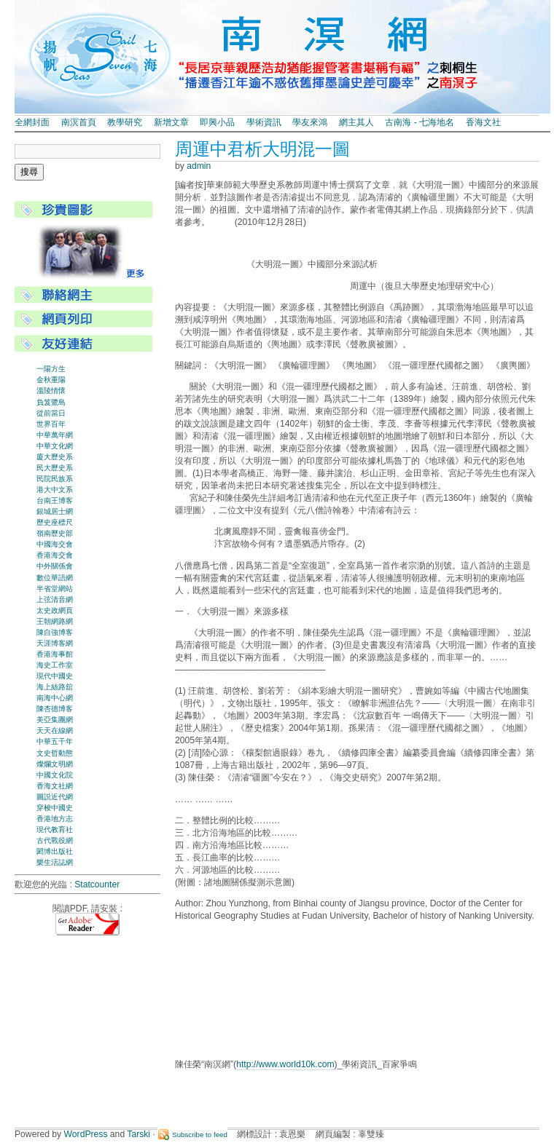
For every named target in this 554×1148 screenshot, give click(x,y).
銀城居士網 (54, 511)
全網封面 (32, 122)
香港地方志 (54, 819)
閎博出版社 (54, 851)
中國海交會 (54, 544)
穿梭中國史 (54, 808)
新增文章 (171, 122)
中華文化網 (54, 446)
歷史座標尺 (54, 522)
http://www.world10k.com (285, 1064)
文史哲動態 (54, 753)
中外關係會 (54, 566)
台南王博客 (54, 500)
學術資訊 (263, 122)
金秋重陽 (51, 380)
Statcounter (97, 884)
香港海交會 (54, 555)
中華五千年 (54, 741)
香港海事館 (54, 654)
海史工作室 (54, 665)
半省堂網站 (54, 589)
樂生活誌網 (54, 862)
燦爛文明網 (54, 764)
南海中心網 (54, 698)
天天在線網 (54, 731)
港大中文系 (54, 490)
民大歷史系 (54, 468)
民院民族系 (54, 479)
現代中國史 (54, 676)
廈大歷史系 (54, 457)
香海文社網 (54, 786)
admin (199, 166)
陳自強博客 (54, 632)
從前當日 (51, 413)
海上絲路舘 (54, 687)
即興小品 (217, 122)
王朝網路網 (54, 621)
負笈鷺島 (51, 402)
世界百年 (51, 424)
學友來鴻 (309, 122)
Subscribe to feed (199, 1135)
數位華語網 (54, 578)
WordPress (86, 1134)
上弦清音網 (54, 599)
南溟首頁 (78, 122)
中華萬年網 (54, 435)
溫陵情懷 (51, 391)
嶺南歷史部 (54, 533)
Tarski (138, 1134)
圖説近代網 (54, 797)
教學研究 (124, 122)
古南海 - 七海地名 (419, 122)
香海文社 (483, 122)
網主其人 (356, 122)
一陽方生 (51, 369)
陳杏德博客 (54, 709)
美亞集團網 (54, 720)
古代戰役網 (54, 840)
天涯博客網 (54, 643)
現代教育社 (54, 830)
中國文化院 (54, 775)
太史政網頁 (54, 610)
